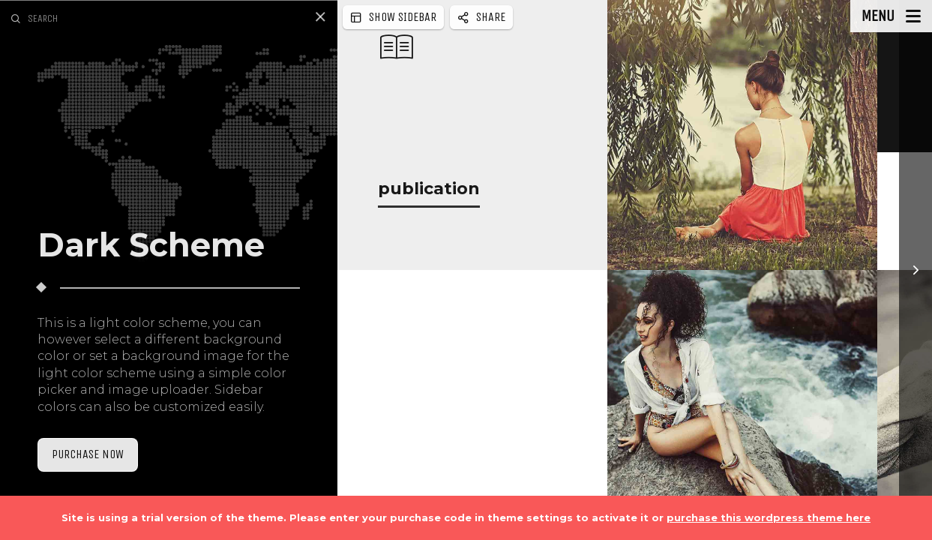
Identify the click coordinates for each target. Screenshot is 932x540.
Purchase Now (88, 454)
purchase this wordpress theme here (769, 518)
